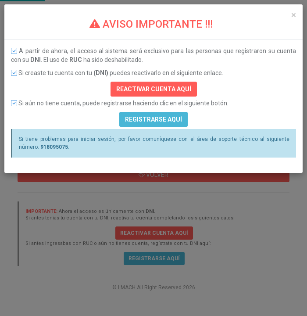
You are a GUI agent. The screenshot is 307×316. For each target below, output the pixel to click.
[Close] (293, 15)
